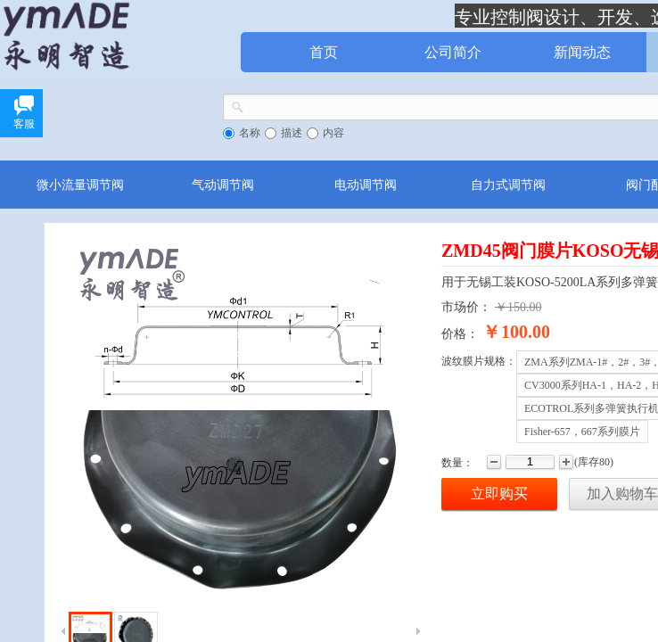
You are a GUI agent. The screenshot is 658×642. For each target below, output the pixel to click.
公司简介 (452, 52)
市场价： (466, 307)
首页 (323, 52)
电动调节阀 (365, 184)
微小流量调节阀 (80, 184)
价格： (460, 334)
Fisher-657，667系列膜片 (582, 431)
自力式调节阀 (508, 184)
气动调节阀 (223, 184)
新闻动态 (582, 52)
